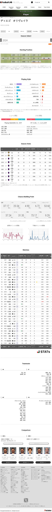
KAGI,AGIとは (43, 475)
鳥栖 (10, 284)
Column (33, 7)
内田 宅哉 (22, 407)
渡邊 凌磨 (22, 415)
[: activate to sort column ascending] (5, 149)
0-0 (14, 274)
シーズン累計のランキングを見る (43, 220)
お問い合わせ (36, 504)
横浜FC (9, 301)
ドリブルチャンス (34, 84)
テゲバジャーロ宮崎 (14, 492)
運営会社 (31, 504)
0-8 (14, 340)
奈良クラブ (23, 481)
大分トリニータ (13, 491)
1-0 (14, 294)
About (39, 7)
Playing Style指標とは (7, 111)
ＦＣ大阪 (22, 480)
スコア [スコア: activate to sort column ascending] (13, 256)
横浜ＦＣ (12, 479)
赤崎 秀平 (29, 132)
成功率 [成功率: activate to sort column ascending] (49, 149)
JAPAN (25, 7)
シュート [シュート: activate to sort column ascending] (43, 149)
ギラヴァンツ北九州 (24, 488)
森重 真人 (48, 372)
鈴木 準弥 (48, 382)
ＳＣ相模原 (23, 473)
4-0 (14, 292)
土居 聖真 (4, 126)
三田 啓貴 (22, 402)
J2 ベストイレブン (34, 475)
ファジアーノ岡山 (4, 488)
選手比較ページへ (38, 443)
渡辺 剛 (49, 374)
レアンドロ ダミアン (32, 128)
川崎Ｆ (9, 279)
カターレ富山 (13, 484)
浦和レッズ (3, 471)
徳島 (10, 304)
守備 (37, 99)
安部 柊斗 (22, 418)
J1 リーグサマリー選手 (35, 470)
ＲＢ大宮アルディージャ (15, 477)
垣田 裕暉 (29, 130)
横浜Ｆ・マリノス (4, 480)
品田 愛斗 (22, 410)
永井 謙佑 (4, 128)
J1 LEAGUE (3, 467)
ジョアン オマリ (46, 385)
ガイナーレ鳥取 (24, 482)
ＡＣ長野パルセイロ (24, 475)
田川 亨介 (4, 132)
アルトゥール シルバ (20, 400)
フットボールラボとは (45, 471)
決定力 (11, 84)
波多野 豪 (22, 374)
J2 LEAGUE (13, 467)
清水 (10, 296)
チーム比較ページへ (13, 443)
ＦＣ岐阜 (22, 477)
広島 (10, 299)
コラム (42, 469)
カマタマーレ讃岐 (24, 485)
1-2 (14, 284)
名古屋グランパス (4, 482)
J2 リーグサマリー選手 (35, 474)
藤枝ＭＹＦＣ (13, 486)
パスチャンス (35, 90)
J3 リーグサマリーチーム (35, 476)
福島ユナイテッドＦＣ (25, 469)
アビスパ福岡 (3, 491)
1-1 (14, 260)
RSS (50, 44)
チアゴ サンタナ (31, 126)
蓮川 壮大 (48, 380)
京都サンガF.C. (3, 484)
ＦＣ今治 (12, 488)
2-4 (14, 279)
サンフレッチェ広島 (4, 490)
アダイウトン (22, 408)
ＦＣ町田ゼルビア (4, 477)
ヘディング (9, 90)
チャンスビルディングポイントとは (17, 220)
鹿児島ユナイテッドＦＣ (25, 491)
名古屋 (9, 274)
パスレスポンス (9, 99)
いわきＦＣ (13, 475)
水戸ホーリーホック (4, 470)
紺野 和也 (22, 420)
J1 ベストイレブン (34, 471)
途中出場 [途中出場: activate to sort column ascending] (27, 149)
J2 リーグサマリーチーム (35, 473)
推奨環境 (19, 504)
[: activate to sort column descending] (2, 149)
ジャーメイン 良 (5, 134)
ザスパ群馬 (23, 471)
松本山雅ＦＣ (23, 474)
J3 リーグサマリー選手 (35, 477)
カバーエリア (35, 105)
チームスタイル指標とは (45, 477)
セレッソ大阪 (3, 486)
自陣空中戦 (35, 96)
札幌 (10, 277)
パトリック (29, 134)
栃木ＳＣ (22, 470)
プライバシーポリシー (25, 504)
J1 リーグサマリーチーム (35, 469)
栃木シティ (13, 476)
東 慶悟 (23, 405)
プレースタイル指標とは (45, 476)
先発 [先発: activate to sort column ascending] (22, 149)
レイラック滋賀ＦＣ (24, 479)
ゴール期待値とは (44, 481)
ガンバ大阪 (3, 485)
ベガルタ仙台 (13, 471)
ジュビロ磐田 (13, 485)
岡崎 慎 (49, 384)
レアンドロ (22, 412)
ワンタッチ (9, 87)
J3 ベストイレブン (34, 479)
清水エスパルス (3, 481)
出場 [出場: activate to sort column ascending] (17, 149)
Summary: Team (11, 8)
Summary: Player (18, 8)
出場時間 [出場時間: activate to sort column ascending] (33, 149)
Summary (33, 467)
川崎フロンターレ (4, 479)
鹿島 (10, 289)
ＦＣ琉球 (22, 492)
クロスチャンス (34, 87)
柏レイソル (3, 474)
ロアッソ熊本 (23, 490)
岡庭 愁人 (48, 390)
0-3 (14, 287)
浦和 (10, 260)
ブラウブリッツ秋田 (14, 473)
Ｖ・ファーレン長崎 (4, 492)
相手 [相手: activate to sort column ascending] (9, 256)
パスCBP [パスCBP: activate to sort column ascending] (46, 256)
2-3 (14, 265)
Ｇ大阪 (9, 294)
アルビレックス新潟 (14, 482)
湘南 (10, 269)
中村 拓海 (48, 379)
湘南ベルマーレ (13, 480)
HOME (4, 7)
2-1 (14, 272)
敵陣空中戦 (10, 102)
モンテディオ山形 (14, 474)
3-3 (14, 311)
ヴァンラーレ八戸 (14, 470)
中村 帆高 (48, 389)
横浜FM (9, 287)
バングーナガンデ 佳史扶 (44, 392)
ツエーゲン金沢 (24, 476)
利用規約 (15, 504)
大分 (10, 267)
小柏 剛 (3, 130)
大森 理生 (48, 387)
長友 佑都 (48, 393)
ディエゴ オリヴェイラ (45, 400)
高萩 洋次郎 (22, 404)
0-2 (14, 343)
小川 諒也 (48, 377)
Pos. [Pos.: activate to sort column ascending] (25, 256)
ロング (10, 93)
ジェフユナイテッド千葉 (5, 473)
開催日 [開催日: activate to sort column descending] (4, 256)
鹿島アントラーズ (4, 469)
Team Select (47, 7)
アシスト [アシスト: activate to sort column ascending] (33, 256)
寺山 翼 (23, 417)
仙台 (10, 272)
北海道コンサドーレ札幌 (15, 469)
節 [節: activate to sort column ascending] (1, 256)
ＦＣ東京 (2, 475)
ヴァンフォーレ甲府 (14, 481)
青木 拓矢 (22, 413)
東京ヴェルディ (3, 476)
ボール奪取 (35, 102)
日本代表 (43, 470)
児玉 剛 (23, 372)
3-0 (14, 306)
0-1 (14, 282)
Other (42, 467)
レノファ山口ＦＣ (24, 484)
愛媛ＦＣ (22, 486)
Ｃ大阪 (9, 262)
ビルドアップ (35, 93)
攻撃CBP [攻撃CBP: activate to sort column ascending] (41, 256)
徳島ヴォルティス (14, 487)
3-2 (14, 262)
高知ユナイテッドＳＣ (25, 487)
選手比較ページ (9, 462)
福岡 (10, 282)
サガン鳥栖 (13, 490)
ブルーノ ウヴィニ (46, 376)
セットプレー (8, 96)
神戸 (10, 265)
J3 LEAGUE (23, 467)
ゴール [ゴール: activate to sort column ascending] (38, 149)
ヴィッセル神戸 (3, 487)
